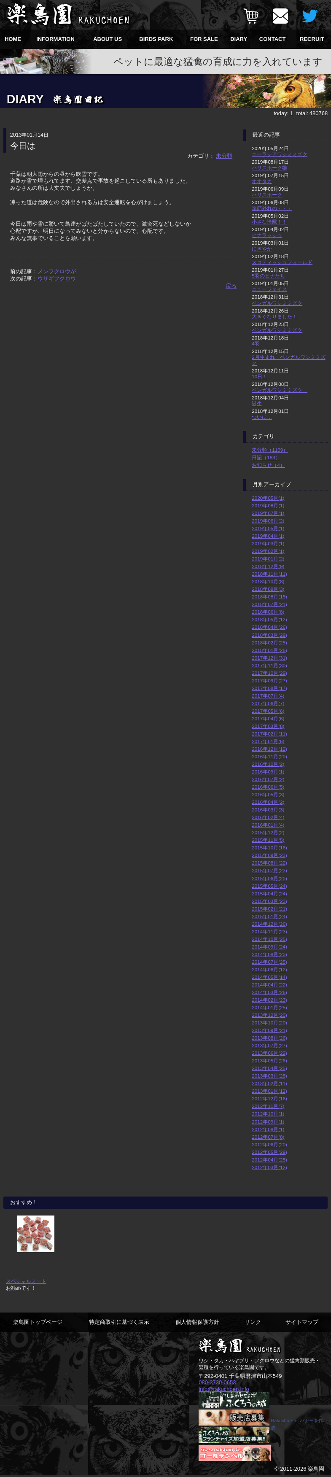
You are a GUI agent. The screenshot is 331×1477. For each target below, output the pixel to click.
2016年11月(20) (269, 756)
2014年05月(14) (269, 977)
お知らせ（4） (268, 465)
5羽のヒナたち (268, 275)
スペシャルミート (26, 1281)
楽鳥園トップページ (37, 1322)
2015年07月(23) (269, 870)
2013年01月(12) (269, 1091)
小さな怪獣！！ (269, 221)
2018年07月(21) (269, 604)
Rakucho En (283, 1421)
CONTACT (272, 39)
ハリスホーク (267, 194)
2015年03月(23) (269, 901)
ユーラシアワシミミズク (279, 154)
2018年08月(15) (269, 596)
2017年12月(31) (269, 657)
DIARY (238, 39)
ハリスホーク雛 (269, 167)
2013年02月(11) (269, 1083)
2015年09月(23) (269, 855)
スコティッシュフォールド (282, 262)
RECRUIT (312, 39)
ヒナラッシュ (267, 235)
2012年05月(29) (269, 1152)
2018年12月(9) (268, 566)
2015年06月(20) (269, 878)
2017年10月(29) (269, 673)
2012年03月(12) (269, 1167)
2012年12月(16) (269, 1098)
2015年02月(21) (269, 908)
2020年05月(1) (268, 498)
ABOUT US (107, 39)
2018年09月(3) (268, 589)
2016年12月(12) (269, 749)
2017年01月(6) (268, 741)
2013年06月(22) (269, 1053)
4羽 (256, 343)
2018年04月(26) (269, 627)
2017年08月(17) (269, 688)
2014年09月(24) (269, 946)
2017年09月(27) (269, 680)
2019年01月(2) (268, 558)
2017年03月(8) (268, 726)
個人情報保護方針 (197, 1322)
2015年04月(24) (269, 893)
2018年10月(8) (268, 581)
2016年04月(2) (268, 802)
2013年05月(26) (269, 1060)
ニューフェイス (269, 289)
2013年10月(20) (269, 1022)
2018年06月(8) (268, 612)
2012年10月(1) (268, 1113)
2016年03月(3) (268, 809)
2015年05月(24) (269, 886)
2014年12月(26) (269, 924)
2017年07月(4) (268, 695)
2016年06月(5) (268, 787)
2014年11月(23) (269, 931)
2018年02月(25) (269, 642)
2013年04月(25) (269, 1068)
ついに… (262, 417)
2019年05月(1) (268, 528)
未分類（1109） (270, 450)
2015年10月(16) (269, 847)
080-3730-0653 (217, 1382)
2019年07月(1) (268, 513)
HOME (13, 39)
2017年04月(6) (268, 718)
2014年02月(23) (269, 1000)
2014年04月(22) (269, 984)
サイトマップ (301, 1322)
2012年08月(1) (268, 1129)
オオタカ (262, 181)
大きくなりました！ (274, 316)
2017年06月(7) (268, 703)
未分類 (224, 156)
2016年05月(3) (268, 794)
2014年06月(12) (269, 969)
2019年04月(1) (268, 536)
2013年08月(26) (269, 1037)
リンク (253, 1322)
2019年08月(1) (268, 505)
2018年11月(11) (269, 574)
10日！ (259, 376)
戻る (231, 286)
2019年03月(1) (268, 543)
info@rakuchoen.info (224, 1388)
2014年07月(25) (269, 962)
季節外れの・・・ (272, 208)
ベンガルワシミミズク (277, 303)
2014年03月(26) (269, 992)
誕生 (257, 403)
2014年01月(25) (269, 1007)
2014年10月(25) (269, 939)
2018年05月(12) (269, 619)
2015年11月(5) (268, 840)
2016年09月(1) (268, 771)
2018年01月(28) (269, 650)
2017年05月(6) (268, 711)
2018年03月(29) (269, 635)
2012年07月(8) (268, 1137)
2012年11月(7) (268, 1106)
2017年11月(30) (269, 665)
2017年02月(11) (269, 733)
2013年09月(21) (269, 1030)
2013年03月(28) (269, 1075)
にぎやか (262, 248)
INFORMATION (55, 39)
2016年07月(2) (268, 779)
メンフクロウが (57, 271)
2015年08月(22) (269, 862)
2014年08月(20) (269, 954)
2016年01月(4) (268, 824)
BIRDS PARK (156, 39)
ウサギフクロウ (57, 278)
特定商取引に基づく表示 (119, 1322)
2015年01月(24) (269, 916)
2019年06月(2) (268, 520)
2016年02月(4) (268, 817)
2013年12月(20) (269, 1015)
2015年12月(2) (268, 832)
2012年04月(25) (269, 1159)
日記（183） (266, 457)
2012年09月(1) (268, 1121)
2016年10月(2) (268, 764)
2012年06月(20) (269, 1144)
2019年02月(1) (268, 551)
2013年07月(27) (269, 1045)
